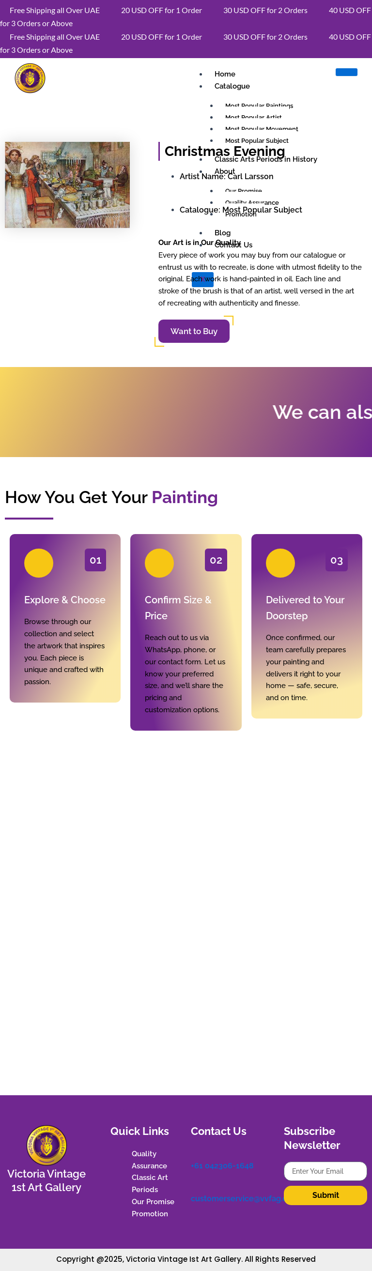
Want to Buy (193, 331)
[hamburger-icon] (346, 72)
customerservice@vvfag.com (245, 1198)
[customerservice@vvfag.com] (196, 1186)
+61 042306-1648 (222, 1165)
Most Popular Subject (262, 209)
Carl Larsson (251, 176)
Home (225, 74)
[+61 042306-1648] (196, 1153)
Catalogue (232, 86)
